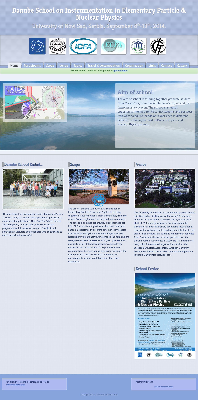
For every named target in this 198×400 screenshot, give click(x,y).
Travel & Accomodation (103, 65)
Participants (32, 65)
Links (152, 65)
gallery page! (120, 72)
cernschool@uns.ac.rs (15, 384)
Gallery (182, 65)
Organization (134, 65)
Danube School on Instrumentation (99, 14)
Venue (64, 65)
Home (14, 65)
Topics (77, 65)
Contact (166, 65)
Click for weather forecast (163, 387)
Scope (50, 65)
